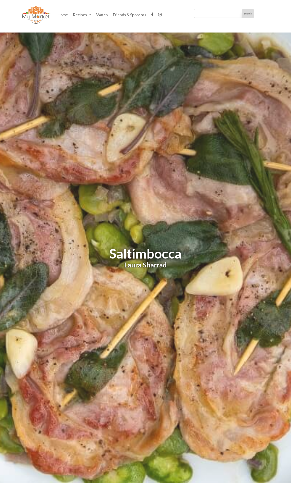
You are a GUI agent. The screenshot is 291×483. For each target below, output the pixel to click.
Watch (102, 14)
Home (62, 14)
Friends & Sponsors (129, 14)
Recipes (80, 14)
